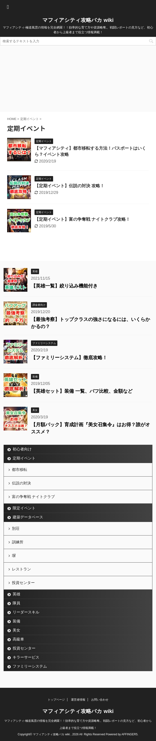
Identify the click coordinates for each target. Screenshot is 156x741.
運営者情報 (78, 699)
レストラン (21, 569)
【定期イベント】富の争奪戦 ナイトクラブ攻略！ (82, 219)
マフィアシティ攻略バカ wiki (78, 20)
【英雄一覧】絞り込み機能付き (64, 285)
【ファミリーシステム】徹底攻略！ (69, 357)
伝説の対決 (21, 483)
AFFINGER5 (129, 734)
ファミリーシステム (30, 666)
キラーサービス (26, 657)
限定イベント (24, 508)
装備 (16, 621)
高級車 (18, 639)
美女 (16, 630)
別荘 (16, 528)
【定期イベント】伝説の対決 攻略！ (69, 185)
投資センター (23, 583)
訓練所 (17, 542)
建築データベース (28, 517)
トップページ (56, 699)
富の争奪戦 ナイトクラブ (33, 497)
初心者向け (22, 449)
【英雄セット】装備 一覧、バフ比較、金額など (81, 391)
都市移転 (19, 470)
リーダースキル (26, 612)
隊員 (16, 603)
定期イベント (24, 458)
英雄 (16, 594)
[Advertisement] (78, 78)
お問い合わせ (99, 699)
